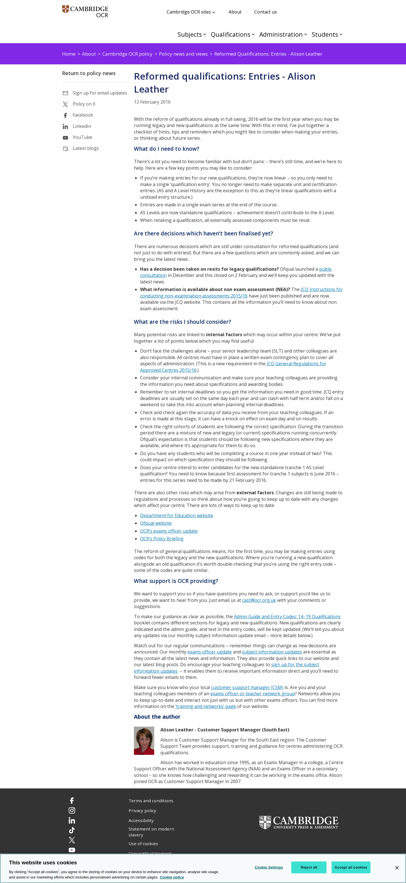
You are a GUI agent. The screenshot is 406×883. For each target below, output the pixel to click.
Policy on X (84, 104)
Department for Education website (176, 515)
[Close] (397, 868)
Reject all (309, 867)
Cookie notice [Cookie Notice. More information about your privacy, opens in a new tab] (172, 877)
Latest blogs (86, 148)
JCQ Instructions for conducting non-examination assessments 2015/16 (241, 292)
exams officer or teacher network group (252, 693)
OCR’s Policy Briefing (162, 539)
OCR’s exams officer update (169, 531)
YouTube (82, 137)
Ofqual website (156, 523)
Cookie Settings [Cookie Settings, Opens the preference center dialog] (269, 867)
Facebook (83, 115)
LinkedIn (82, 126)
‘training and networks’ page (205, 706)
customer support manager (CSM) (247, 687)
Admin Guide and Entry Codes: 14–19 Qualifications (287, 616)
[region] (203, 868)
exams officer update (209, 652)
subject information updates (272, 652)
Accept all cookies (351, 867)
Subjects (190, 34)
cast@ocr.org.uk (259, 600)
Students (325, 34)
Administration (281, 34)
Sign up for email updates (100, 93)
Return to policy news (89, 73)
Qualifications (230, 34)
